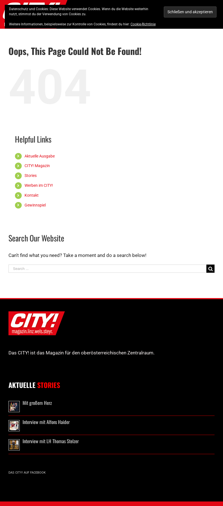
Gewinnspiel (35, 205)
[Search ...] (107, 269)
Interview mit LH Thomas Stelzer (51, 441)
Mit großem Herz (37, 402)
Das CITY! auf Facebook (27, 472)
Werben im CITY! (39, 185)
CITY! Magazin (37, 165)
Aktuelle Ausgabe (40, 156)
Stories (31, 175)
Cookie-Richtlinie (143, 24)
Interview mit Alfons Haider (46, 421)
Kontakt (32, 195)
